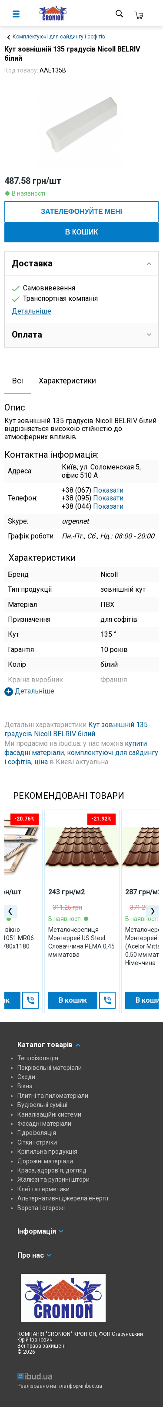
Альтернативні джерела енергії (62, 1198)
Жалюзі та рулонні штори (53, 1179)
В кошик (81, 232)
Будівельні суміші (42, 1104)
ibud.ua (93, 1386)
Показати (108, 490)
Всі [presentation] (17, 380)
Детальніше (31, 311)
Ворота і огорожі (41, 1207)
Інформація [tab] (41, 1231)
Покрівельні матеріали (49, 1067)
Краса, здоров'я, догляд (51, 1170)
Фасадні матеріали (44, 1123)
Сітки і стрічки (37, 1142)
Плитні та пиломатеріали (52, 1095)
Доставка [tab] (81, 263)
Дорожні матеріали (45, 1161)
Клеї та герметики (43, 1189)
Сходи (26, 1076)
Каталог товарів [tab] (49, 1045)
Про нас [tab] (35, 1255)
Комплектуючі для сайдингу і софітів (59, 37)
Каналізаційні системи (49, 1114)
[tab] (17, 381)
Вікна (25, 1086)
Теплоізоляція (37, 1058)
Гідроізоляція (36, 1132)
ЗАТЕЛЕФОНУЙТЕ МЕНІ (81, 211)
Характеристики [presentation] (67, 380)
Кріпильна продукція (47, 1151)
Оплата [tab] (81, 334)
